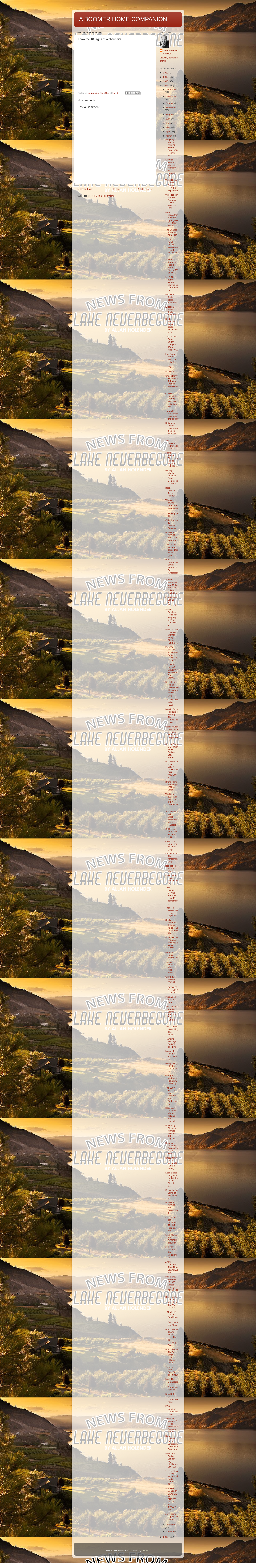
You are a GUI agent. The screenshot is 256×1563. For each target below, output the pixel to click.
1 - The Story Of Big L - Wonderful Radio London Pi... (171, 1477)
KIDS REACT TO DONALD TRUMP (172, 1239)
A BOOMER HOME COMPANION (123, 19)
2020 (166, 73)
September (171, 107)
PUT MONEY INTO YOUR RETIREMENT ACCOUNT (171, 769)
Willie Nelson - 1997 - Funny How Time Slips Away (171, 185)
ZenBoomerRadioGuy (170, 52)
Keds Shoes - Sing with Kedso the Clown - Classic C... (172, 1179)
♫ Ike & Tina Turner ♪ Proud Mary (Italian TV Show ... (171, 266)
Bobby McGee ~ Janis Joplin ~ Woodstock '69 (171, 326)
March (169, 136)
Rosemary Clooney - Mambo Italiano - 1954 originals (171, 1114)
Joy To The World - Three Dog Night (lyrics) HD (171, 550)
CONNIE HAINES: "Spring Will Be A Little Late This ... (171, 400)
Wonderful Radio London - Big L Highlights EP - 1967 (171, 1460)
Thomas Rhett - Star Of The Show (171, 1371)
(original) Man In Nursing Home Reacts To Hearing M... (171, 147)
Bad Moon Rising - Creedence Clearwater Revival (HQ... (172, 689)
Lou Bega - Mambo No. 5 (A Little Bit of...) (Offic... (170, 360)
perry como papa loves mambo (171, 1516)
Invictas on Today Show (170, 999)
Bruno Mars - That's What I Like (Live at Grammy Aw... (171, 1337)
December (171, 89)
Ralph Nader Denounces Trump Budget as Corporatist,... (172, 733)
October (170, 103)
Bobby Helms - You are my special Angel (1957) (171, 942)
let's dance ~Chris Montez (170, 868)
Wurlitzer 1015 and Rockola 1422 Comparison (171, 801)
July (168, 119)
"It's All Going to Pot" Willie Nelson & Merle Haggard (171, 818)
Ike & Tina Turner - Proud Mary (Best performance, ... (171, 284)
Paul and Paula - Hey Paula (171, 955)
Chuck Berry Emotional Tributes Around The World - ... (171, 382)
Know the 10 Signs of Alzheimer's (171, 1194)
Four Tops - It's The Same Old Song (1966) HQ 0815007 (171, 654)
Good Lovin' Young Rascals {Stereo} (171, 601)
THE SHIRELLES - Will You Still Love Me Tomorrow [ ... (171, 895)
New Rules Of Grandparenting (171, 1398)
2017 (166, 85)
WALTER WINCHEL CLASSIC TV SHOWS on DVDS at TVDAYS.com (171, 1499)
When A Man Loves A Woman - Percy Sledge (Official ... (171, 636)
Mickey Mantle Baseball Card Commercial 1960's (171, 477)
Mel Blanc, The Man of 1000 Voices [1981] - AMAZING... (171, 1285)
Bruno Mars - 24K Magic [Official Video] (171, 786)
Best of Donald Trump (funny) (170, 492)
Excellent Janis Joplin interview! (171, 298)
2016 (166, 1537)
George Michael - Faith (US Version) (171, 1079)
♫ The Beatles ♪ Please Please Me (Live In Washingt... (171, 247)
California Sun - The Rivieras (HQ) (171, 833)
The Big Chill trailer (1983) (171, 702)
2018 (166, 81)
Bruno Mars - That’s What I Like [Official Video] (171, 1356)
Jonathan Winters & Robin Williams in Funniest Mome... (171, 1425)
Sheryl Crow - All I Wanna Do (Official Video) (171, 1163)
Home (116, 189)
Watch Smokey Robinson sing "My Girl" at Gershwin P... (171, 617)
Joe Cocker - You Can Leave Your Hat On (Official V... (171, 1014)
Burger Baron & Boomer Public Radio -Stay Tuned (171, 751)
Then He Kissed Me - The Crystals (171, 912)
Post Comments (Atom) (102, 196)
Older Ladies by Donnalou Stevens (171, 524)
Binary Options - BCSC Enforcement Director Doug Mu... (172, 1443)
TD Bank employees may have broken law (171, 415)
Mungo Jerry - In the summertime (171, 1055)
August (169, 114)
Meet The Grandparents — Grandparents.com (171, 1384)
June (168, 123)
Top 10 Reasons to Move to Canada (171, 444)
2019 (166, 77)
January (170, 1531)
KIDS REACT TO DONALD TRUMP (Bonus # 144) (172, 1224)
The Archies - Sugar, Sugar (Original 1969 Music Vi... (171, 343)
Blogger (145, 1550)
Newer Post (85, 189)
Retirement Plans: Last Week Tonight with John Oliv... (171, 430)
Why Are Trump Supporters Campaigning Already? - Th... (172, 508)
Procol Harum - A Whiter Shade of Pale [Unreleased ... (171, 567)
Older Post (145, 189)
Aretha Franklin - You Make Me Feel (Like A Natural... (171, 586)
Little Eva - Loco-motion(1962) (171, 879)
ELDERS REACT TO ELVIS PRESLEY (171, 536)
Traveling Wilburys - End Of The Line (171, 1043)
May (168, 127)
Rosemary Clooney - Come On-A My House (171, 1148)
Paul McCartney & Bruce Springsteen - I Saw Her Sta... (171, 219)
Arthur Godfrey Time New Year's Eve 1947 (171, 1267)
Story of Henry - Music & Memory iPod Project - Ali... (170, 168)
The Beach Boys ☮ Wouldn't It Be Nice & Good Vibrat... (171, 671)
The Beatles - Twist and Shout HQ (171, 232)
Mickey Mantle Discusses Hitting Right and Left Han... (171, 459)
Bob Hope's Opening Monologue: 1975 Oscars (171, 1302)
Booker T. (170, 371)
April (168, 131)
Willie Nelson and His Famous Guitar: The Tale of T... (171, 201)
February (170, 1524)
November (171, 96)
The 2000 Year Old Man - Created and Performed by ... (171, 1096)
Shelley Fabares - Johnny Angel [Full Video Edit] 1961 (171, 926)
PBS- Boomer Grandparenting (171, 1410)
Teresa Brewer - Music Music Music (170, 967)
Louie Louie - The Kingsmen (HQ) (171, 857)
